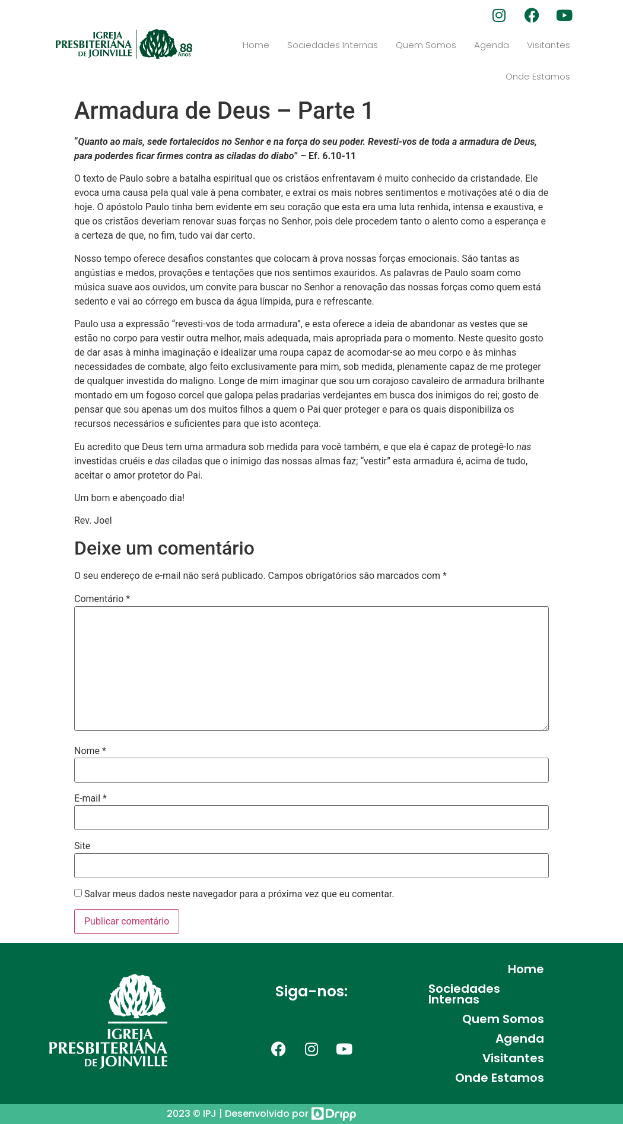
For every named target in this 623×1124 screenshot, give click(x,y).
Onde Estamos (538, 76)
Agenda (491, 45)
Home (256, 45)
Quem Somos (426, 45)
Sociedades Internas (332, 45)
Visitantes (548, 45)
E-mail (90, 798)
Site (82, 846)
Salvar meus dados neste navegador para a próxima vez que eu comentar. (239, 894)
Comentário (102, 599)
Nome (90, 751)
